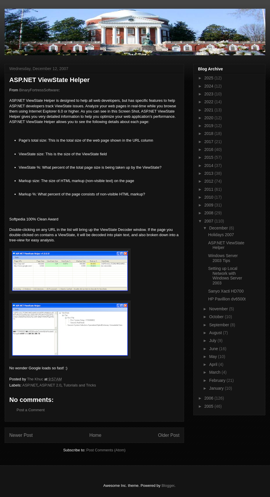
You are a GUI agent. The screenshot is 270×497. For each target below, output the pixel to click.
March (215, 372)
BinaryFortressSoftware (39, 90)
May (213, 356)
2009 (209, 205)
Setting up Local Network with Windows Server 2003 (225, 275)
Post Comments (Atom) (105, 450)
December (219, 228)
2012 (209, 181)
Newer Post (21, 435)
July (213, 340)
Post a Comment (31, 410)
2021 (209, 110)
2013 (209, 173)
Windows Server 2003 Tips (223, 258)
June (214, 348)
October (217, 316)
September (219, 325)
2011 (209, 189)
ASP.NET (30, 385)
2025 (209, 78)
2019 (209, 125)
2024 (209, 86)
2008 (209, 213)
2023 (209, 94)
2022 (209, 101)
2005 (209, 406)
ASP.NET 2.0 (50, 385)
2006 (209, 398)
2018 (209, 133)
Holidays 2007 (221, 234)
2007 (209, 221)
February (217, 380)
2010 (209, 197)
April (213, 364)
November (219, 309)
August (216, 332)
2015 (209, 157)
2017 (209, 141)
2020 (209, 117)
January (217, 388)
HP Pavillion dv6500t (227, 299)
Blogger (167, 485)
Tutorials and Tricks (79, 385)
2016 (209, 149)
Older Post (168, 435)
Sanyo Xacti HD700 (226, 291)
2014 (209, 165)
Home (95, 435)
